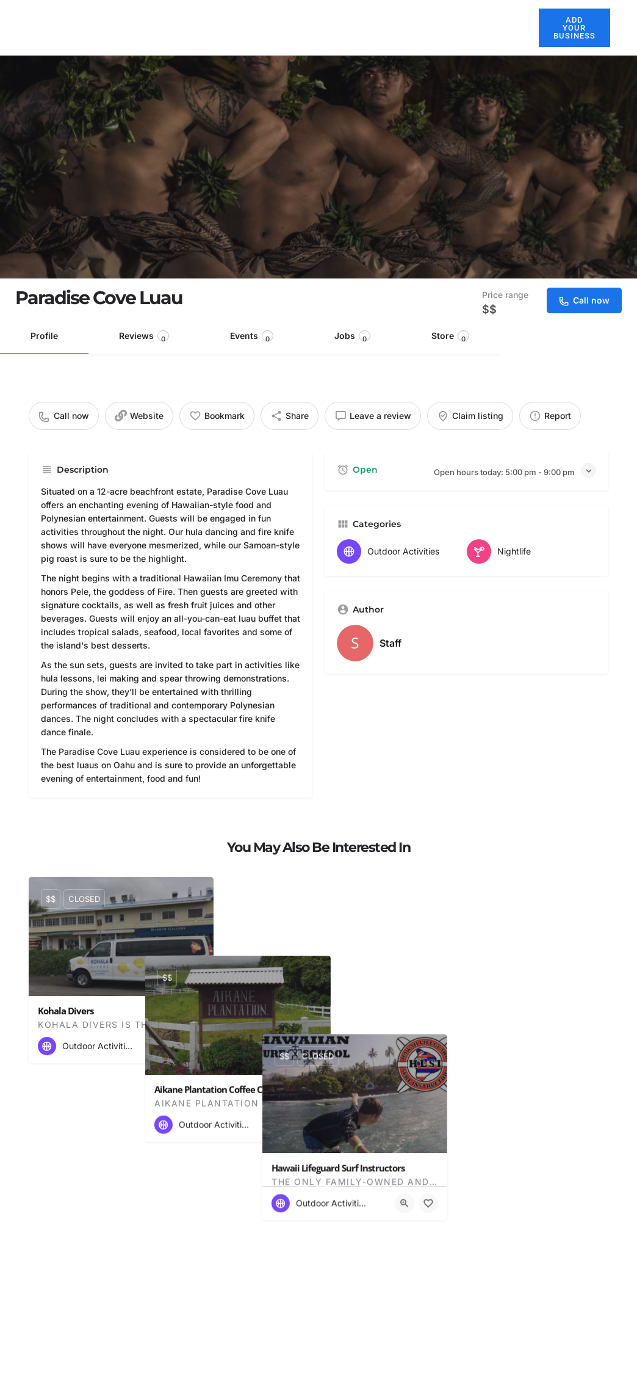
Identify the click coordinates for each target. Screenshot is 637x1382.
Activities (411, 27)
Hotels (302, 27)
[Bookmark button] (194, 1046)
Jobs (352, 336)
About (264, 27)
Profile (44, 335)
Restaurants (353, 27)
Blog (511, 27)
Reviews (144, 336)
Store (450, 336)
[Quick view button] (171, 1046)
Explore (466, 27)
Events (251, 336)
